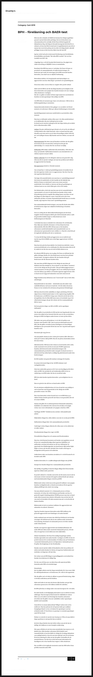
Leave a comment (22, 41)
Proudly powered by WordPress (18, 670)
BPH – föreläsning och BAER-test (42, 32)
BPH (19, 39)
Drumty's (10, 11)
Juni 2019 (22, 39)
